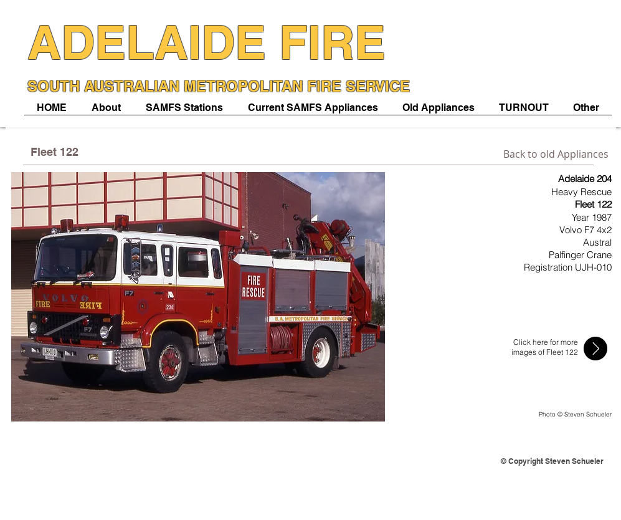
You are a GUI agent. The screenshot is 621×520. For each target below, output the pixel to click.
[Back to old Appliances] (556, 154)
